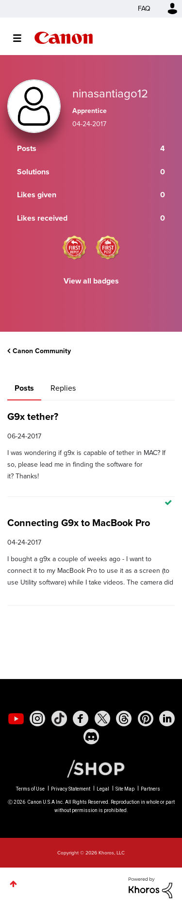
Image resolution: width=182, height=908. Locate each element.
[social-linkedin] (167, 718)
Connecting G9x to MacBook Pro (78, 522)
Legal (103, 789)
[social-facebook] (80, 718)
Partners (150, 789)
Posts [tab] (24, 388)
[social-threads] (124, 718)
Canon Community (63, 37)
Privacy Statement (70, 789)
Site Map (125, 789)
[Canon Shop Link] (91, 768)
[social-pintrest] (145, 718)
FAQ (144, 8)
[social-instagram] (37, 718)
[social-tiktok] (59, 718)
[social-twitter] (102, 718)
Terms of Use (30, 789)
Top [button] (13, 884)
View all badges (91, 280)
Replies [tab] (63, 388)
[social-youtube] (16, 718)
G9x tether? (32, 416)
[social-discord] (91, 736)
